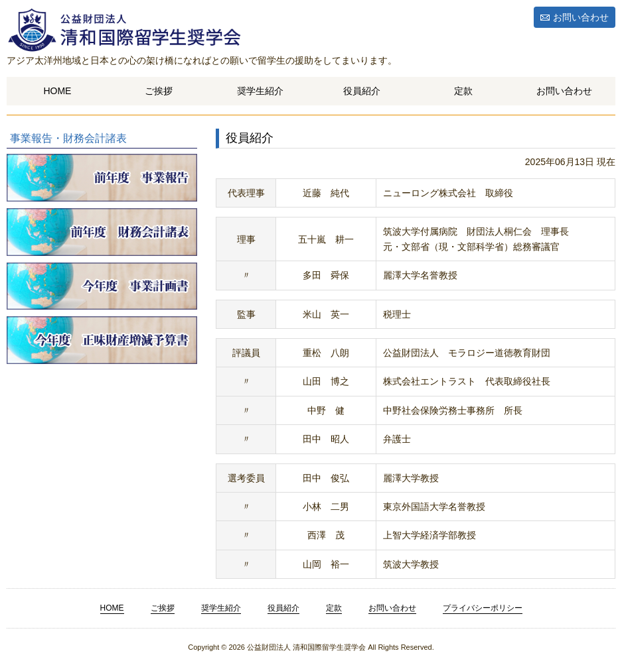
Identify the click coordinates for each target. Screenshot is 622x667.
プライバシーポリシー (482, 608)
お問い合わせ (581, 17)
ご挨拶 (159, 91)
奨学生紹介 (260, 91)
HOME (57, 91)
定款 (463, 91)
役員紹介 (361, 91)
